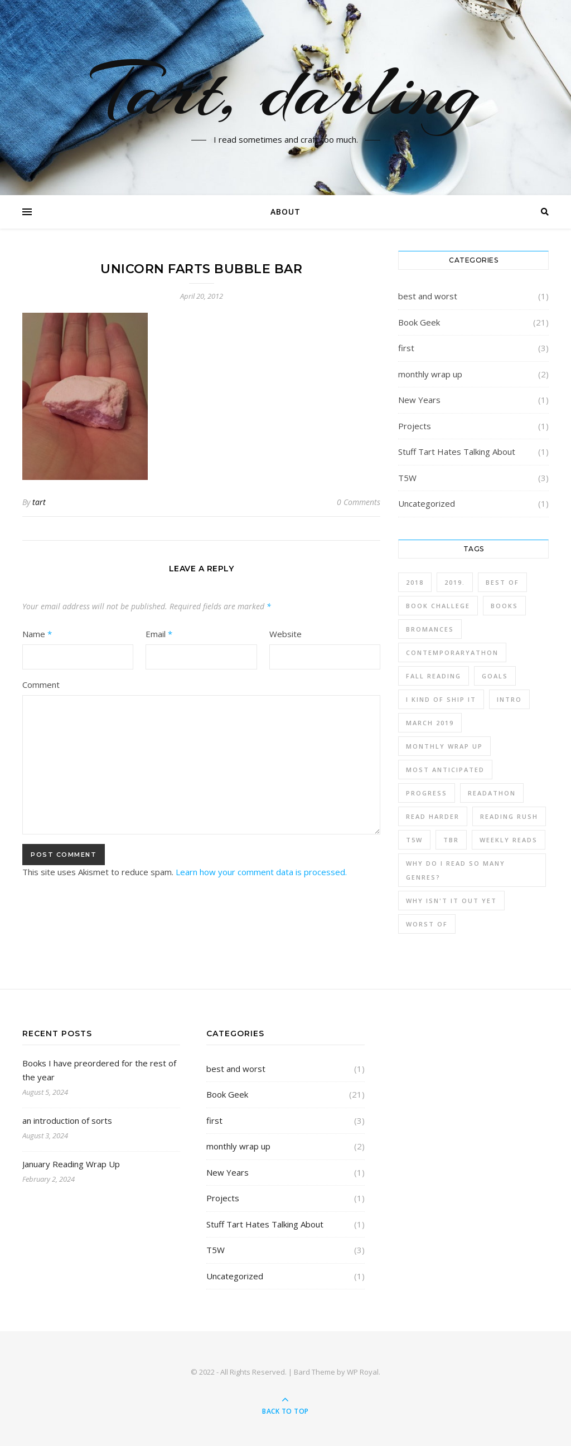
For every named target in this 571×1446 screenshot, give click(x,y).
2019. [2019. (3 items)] (454, 582)
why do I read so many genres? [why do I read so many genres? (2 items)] (455, 870)
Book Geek (419, 322)
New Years (419, 399)
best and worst (427, 296)
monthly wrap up (430, 374)
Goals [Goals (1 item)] (495, 676)
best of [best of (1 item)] (502, 582)
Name (37, 633)
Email (159, 633)
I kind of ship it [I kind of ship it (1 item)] (441, 699)
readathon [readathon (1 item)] (492, 793)
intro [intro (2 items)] (509, 699)
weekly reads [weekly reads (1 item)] (509, 840)
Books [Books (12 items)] (504, 605)
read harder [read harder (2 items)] (432, 816)
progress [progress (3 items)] (426, 793)
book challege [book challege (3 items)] (438, 605)
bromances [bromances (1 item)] (430, 629)
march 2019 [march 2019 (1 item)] (430, 723)
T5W (407, 477)
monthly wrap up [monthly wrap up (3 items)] (444, 746)
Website (285, 633)
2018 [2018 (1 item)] (415, 582)
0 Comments (358, 502)
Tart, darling (285, 91)
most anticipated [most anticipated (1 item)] (445, 769)
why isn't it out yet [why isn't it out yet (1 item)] (451, 900)
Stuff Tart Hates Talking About (456, 451)
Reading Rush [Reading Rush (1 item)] (509, 816)
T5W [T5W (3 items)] (414, 840)
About (285, 211)
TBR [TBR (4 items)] (451, 840)
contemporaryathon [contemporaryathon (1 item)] (452, 652)
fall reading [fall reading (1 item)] (433, 676)
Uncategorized (426, 503)
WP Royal (363, 1372)
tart (39, 502)
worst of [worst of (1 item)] (427, 924)
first (406, 347)
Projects (414, 425)
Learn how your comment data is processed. (261, 871)
